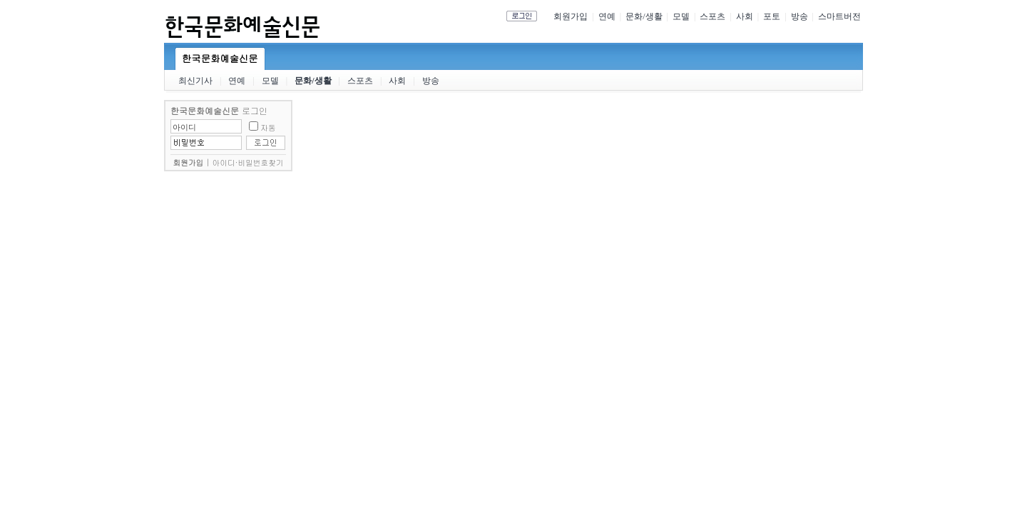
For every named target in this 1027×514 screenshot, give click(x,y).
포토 (771, 16)
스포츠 (712, 16)
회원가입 (570, 16)
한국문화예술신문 (220, 58)
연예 (606, 16)
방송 (799, 16)
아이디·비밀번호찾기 (248, 162)
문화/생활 (643, 16)
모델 (681, 16)
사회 (744, 16)
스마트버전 (839, 16)
